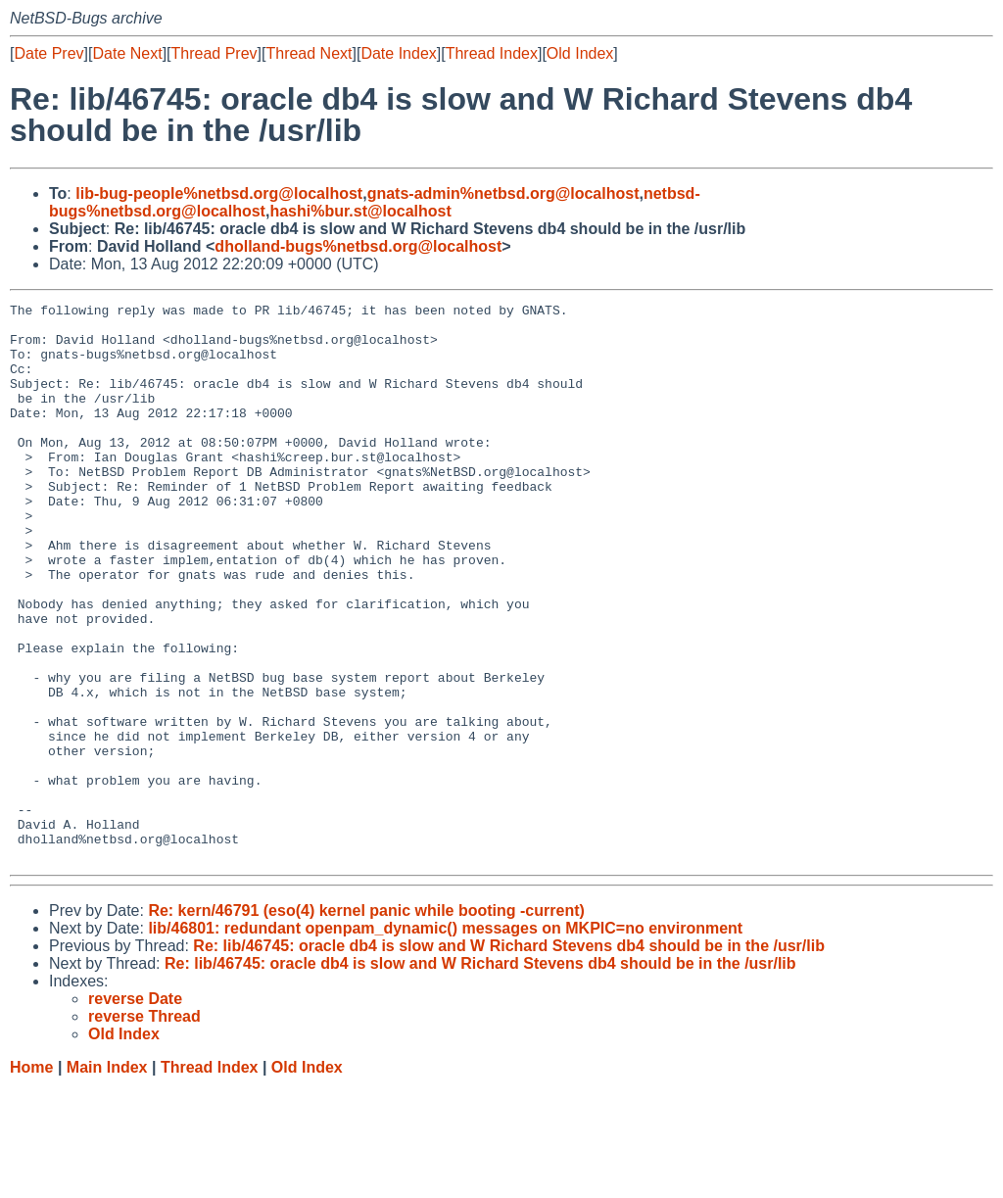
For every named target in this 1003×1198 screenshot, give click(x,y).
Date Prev (48, 53)
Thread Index (492, 53)
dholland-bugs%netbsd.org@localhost (358, 246)
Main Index (107, 1179)
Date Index (398, 53)
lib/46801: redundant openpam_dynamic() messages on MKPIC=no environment (445, 1039)
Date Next (127, 53)
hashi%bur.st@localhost (360, 211)
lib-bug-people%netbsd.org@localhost (218, 193)
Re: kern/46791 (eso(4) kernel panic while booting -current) (366, 1022)
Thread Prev (214, 53)
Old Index (580, 53)
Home (31, 1179)
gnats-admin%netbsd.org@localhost (503, 193)
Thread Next (308, 53)
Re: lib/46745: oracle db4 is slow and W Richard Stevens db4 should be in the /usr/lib (509, 1057)
